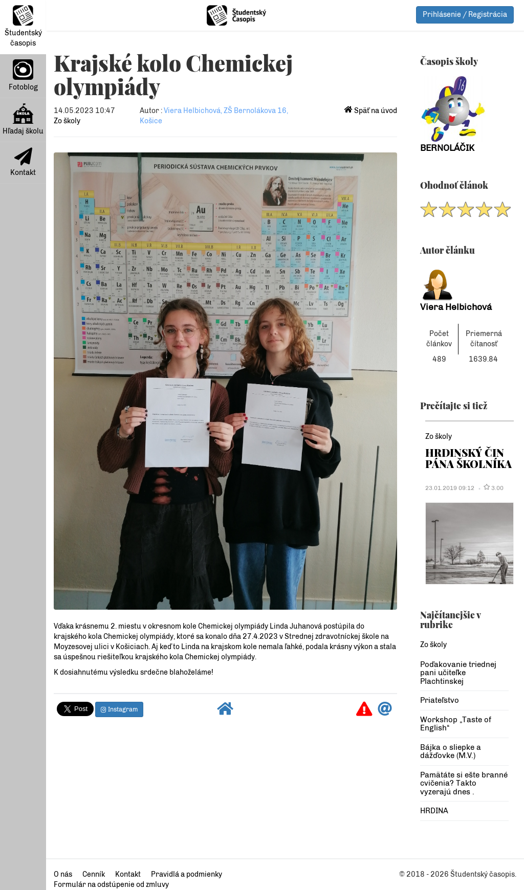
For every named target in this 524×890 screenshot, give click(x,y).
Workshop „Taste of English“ (455, 724)
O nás (63, 874)
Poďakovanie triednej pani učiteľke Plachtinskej (458, 673)
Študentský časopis (23, 26)
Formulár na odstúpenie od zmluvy (111, 884)
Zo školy (67, 121)
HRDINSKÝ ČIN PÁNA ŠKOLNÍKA (468, 458)
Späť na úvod (370, 110)
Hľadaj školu (23, 119)
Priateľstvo (439, 700)
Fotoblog (23, 75)
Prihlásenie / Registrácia (465, 14)
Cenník (93, 874)
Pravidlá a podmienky (186, 874)
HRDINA (434, 810)
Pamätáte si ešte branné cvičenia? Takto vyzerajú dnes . (464, 783)
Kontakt (23, 162)
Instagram (119, 709)
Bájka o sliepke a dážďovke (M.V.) (450, 752)
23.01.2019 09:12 (449, 488)
